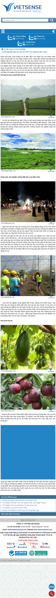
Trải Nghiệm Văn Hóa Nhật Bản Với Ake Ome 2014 (19, 505)
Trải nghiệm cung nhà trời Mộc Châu (14, 508)
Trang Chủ (27, 7)
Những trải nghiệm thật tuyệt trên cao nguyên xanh (19, 500)
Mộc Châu (12, 66)
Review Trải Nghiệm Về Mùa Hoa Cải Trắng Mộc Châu (20, 510)
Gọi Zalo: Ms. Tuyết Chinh (20, 43)
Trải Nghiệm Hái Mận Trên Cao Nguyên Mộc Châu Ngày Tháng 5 (24, 503)
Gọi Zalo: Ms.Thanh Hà (31, 37)
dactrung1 (14, 39)
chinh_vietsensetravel (24, 44)
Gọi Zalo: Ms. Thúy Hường (10, 37)
